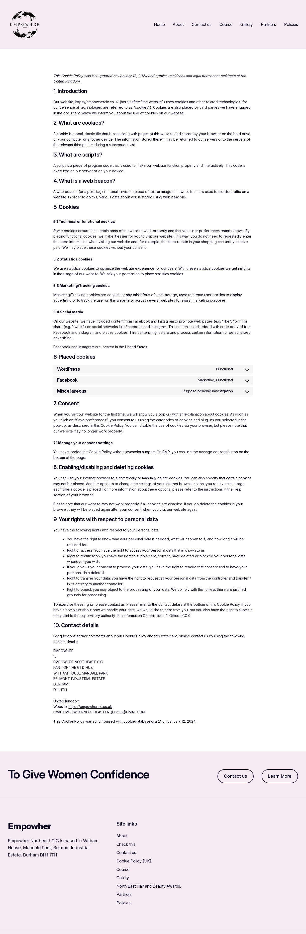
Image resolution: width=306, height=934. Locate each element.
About (121, 835)
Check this (125, 844)
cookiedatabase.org (140, 721)
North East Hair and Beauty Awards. (148, 886)
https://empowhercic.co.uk (97, 102)
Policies (123, 902)
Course (122, 869)
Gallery (122, 877)
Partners (124, 894)
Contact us (235, 776)
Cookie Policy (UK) (133, 860)
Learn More (280, 776)
